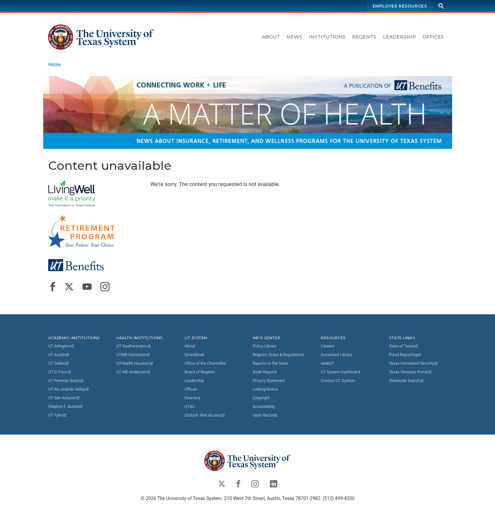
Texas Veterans (410, 372)
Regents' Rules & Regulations (278, 355)
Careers (327, 346)
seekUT (327, 363)
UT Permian (66, 380)
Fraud (405, 355)
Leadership (399, 37)
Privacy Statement (269, 380)
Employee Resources (399, 6)
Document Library (336, 355)
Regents (364, 37)
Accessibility (264, 406)
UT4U (189, 406)
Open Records (265, 415)
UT (61, 346)
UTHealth (134, 363)
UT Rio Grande (68, 389)
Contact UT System (338, 380)
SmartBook (194, 355)
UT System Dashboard (340, 372)
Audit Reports (265, 372)
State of (404, 346)
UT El (59, 372)
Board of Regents (200, 372)
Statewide (406, 380)
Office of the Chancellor (205, 363)
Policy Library (264, 346)
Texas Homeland (413, 363)
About (271, 37)
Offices (433, 37)
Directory (192, 398)
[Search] (441, 6)
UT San (64, 398)
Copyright (261, 398)
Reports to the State (270, 363)
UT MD (133, 372)
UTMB (133, 355)
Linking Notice (265, 389)
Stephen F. (65, 406)
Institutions (327, 37)
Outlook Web (205, 415)
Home (54, 64)
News (294, 37)
